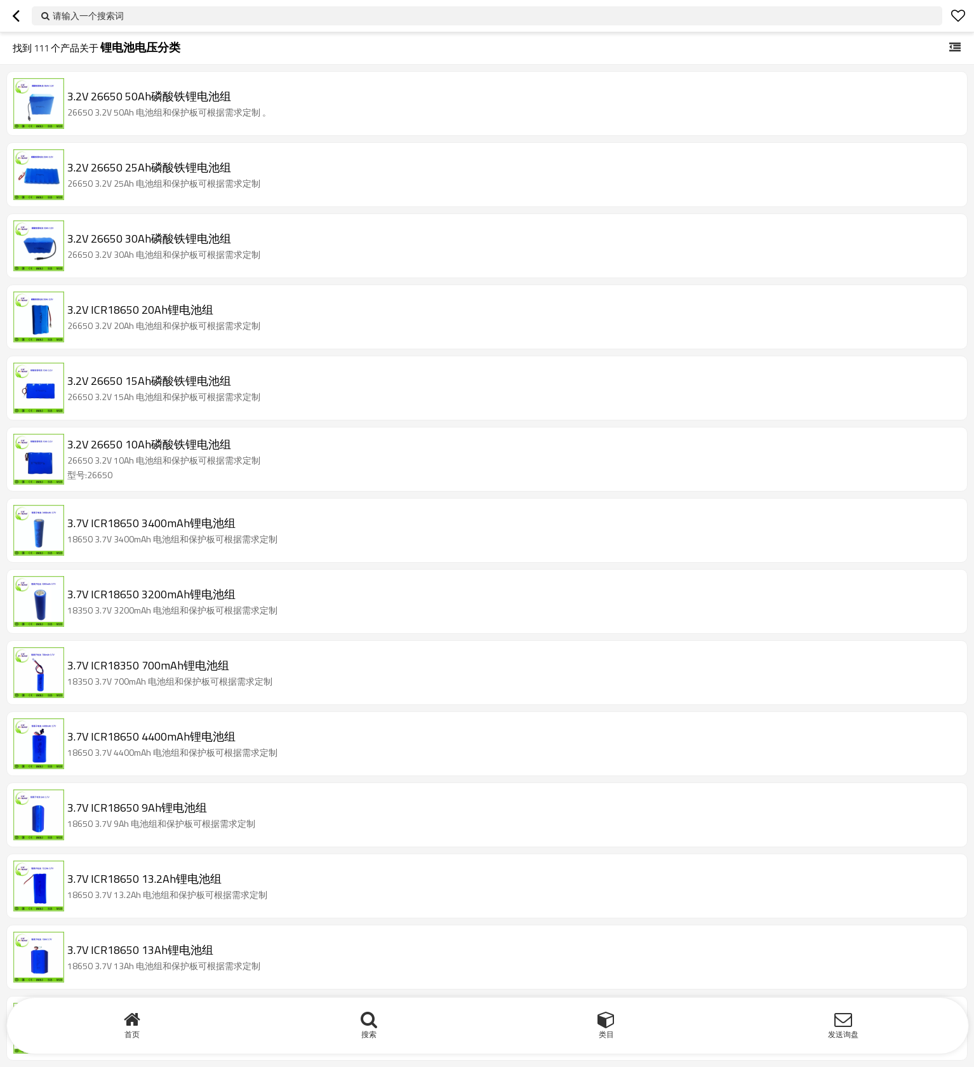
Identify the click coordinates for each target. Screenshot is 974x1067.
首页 (132, 1034)
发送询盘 (843, 1034)
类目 (606, 1034)
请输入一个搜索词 (88, 15)
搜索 (369, 1034)
